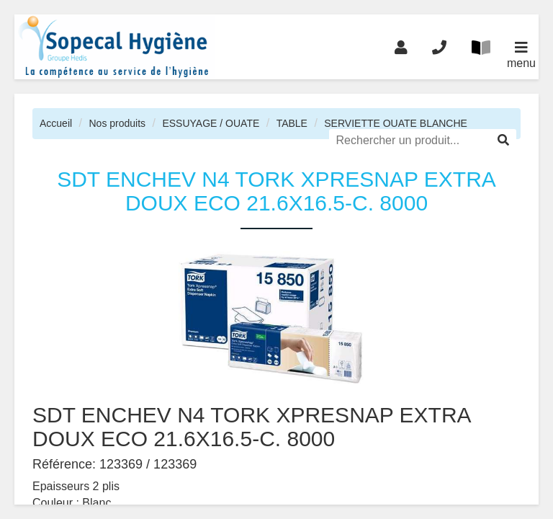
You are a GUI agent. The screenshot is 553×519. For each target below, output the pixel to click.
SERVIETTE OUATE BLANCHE (395, 123)
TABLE (291, 123)
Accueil (56, 123)
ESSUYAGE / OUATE (210, 123)
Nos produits (117, 123)
